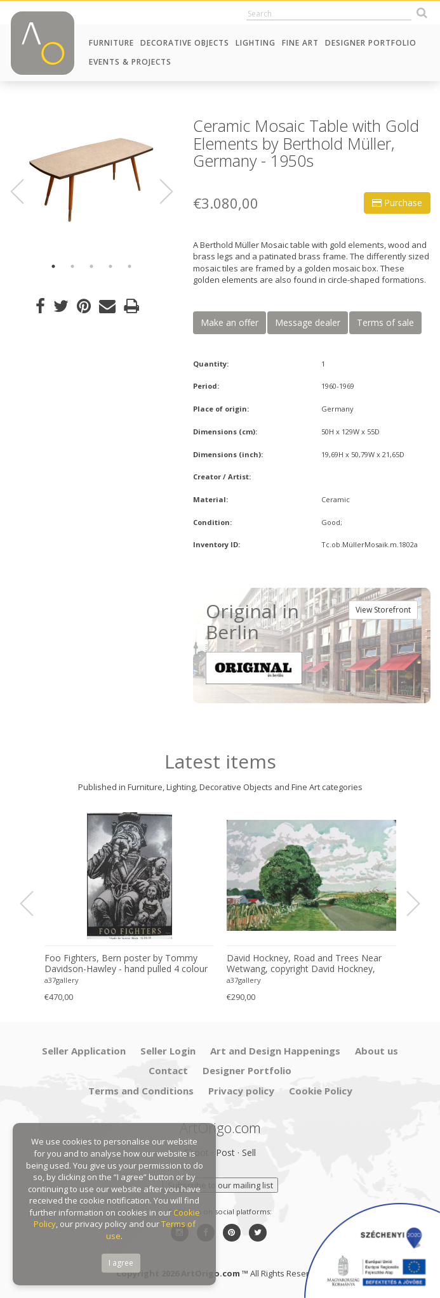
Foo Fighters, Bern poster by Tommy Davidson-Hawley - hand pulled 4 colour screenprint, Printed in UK (126, 963)
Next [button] (158, 191)
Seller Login (168, 1050)
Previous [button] (24, 191)
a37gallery (61, 980)
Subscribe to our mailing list (220, 1185)
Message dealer (307, 322)
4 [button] (110, 266)
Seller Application (84, 1050)
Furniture (111, 42)
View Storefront (383, 609)
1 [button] (53, 266)
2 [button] (72, 266)
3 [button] (91, 266)
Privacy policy (241, 1090)
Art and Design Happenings (275, 1050)
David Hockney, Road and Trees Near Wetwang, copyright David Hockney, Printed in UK (304, 963)
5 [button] (129, 266)
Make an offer (229, 322)
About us (376, 1050)
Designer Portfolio (371, 42)
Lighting (256, 42)
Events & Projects (130, 61)
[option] (92, 180)
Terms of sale (385, 322)
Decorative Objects (184, 42)
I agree (121, 1262)
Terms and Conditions (141, 1090)
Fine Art (300, 42)
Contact (168, 1070)
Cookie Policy (320, 1090)
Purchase (397, 203)
